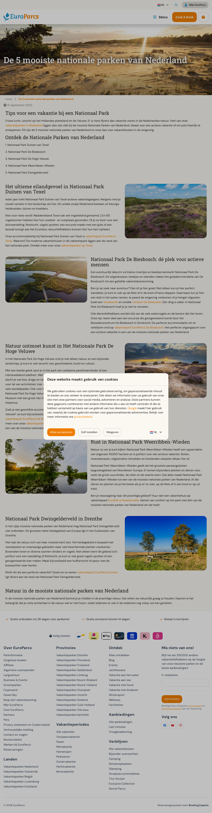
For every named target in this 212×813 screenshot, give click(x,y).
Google (132, 408)
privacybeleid (83, 417)
